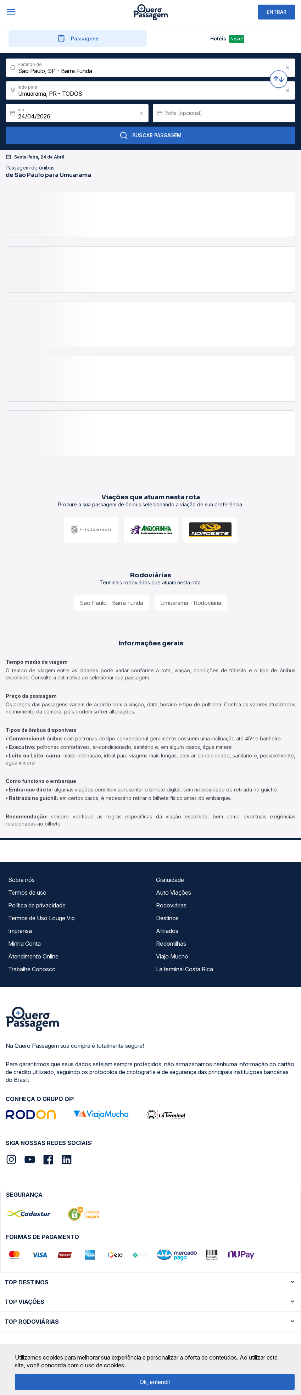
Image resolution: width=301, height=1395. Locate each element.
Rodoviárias (171, 905)
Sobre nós (21, 879)
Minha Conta (24, 943)
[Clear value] (141, 113)
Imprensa (20, 930)
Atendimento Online (33, 956)
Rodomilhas (171, 943)
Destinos (167, 918)
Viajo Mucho (172, 956)
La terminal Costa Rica (184, 969)
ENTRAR (276, 12)
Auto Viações (173, 892)
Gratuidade (170, 879)
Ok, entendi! (155, 1381)
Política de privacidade (37, 905)
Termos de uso (27, 892)
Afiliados (167, 930)
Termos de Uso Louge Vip (41, 918)
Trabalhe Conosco (32, 969)
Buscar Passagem (150, 135)
